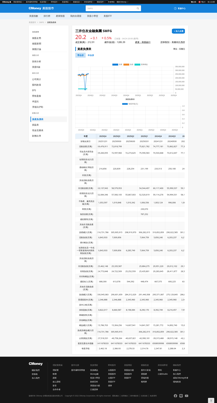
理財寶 (56, 370)
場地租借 (177, 381)
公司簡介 (36, 79)
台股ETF (111, 377)
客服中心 (177, 370)
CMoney (6, 2)
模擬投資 (76, 2)
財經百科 (94, 381)
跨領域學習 (88, 2)
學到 (160, 370)
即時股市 (54, 2)
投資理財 (43, 2)
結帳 (193, 2)
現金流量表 (37, 130)
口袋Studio (163, 374)
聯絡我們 (100, 2)
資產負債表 (51, 22)
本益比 (35, 101)
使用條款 (124, 396)
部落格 (35, 374)
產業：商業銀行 (143, 42)
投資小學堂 (95, 377)
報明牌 (144, 381)
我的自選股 (75, 15)
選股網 (144, 374)
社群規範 (144, 396)
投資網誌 (94, 370)
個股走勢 (36, 38)
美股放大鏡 (95, 385)
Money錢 (94, 374)
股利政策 (36, 84)
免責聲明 (153, 396)
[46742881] (91, 55)
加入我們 (36, 378)
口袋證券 (94, 389)
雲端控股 (145, 377)
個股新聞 (36, 43)
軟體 (55, 374)
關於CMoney (121, 2)
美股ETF (107, 15)
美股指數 (33, 15)
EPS (34, 90)
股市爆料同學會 (32, 2)
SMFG (41, 22)
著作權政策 (134, 396)
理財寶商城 (17, 2)
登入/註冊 (211, 2)
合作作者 (56, 389)
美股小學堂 (91, 15)
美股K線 (36, 66)
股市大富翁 (146, 370)
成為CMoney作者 (180, 377)
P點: (201, 2)
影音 (55, 385)
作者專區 (111, 2)
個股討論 (36, 49)
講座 (55, 377)
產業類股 (59, 15)
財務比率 (36, 135)
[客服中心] (179, 8)
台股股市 (112, 370)
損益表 (35, 124)
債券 (110, 385)
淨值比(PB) (37, 106)
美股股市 (32, 22)
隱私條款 (115, 396)
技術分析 (36, 61)
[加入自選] (178, 31)
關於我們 (36, 370)
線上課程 (56, 381)
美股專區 (65, 2)
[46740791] (80, 55)
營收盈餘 (36, 95)
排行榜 (46, 15)
